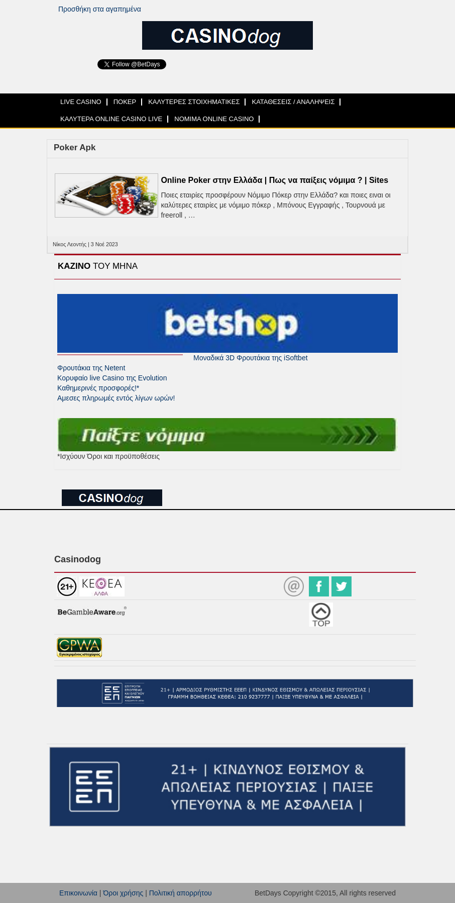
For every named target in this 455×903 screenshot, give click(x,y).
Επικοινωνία (78, 893)
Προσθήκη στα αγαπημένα (99, 9)
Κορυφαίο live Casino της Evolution (112, 378)
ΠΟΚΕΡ (125, 102)
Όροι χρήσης (123, 893)
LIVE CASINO (80, 102)
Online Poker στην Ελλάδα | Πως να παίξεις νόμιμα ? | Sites (274, 180)
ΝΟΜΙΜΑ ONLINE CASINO (214, 119)
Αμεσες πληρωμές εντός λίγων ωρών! (116, 398)
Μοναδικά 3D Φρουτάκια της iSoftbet (250, 358)
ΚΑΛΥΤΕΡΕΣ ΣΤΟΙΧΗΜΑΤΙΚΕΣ (194, 102)
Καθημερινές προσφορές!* (98, 388)
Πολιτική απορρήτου (180, 893)
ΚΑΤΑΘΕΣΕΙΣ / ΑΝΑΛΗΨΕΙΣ (293, 102)
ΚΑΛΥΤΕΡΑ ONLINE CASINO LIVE (111, 119)
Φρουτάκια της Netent (91, 368)
